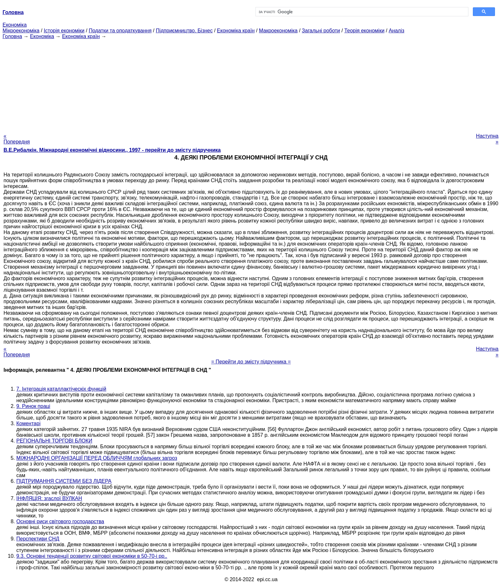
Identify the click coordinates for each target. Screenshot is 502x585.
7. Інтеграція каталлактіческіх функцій (61, 389)
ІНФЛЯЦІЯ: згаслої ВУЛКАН (49, 498)
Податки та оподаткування (120, 30)
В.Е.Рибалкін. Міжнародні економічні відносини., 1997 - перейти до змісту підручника (112, 150)
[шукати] (361, 12)
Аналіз (396, 30)
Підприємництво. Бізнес (184, 30)
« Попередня (17, 138)
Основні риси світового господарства (60, 521)
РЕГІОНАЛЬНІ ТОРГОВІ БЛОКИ (54, 440)
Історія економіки (64, 30)
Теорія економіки (364, 30)
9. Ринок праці (33, 406)
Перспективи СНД (37, 538)
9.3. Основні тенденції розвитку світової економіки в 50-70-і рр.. (91, 556)
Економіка (15, 25)
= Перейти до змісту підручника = (251, 361)
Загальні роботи (321, 30)
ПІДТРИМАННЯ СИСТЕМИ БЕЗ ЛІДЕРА (63, 481)
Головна (12, 36)
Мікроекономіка (21, 30)
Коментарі (28, 423)
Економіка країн (236, 30)
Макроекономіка (278, 30)
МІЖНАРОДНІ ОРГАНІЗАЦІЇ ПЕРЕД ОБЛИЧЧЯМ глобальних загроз (96, 458)
